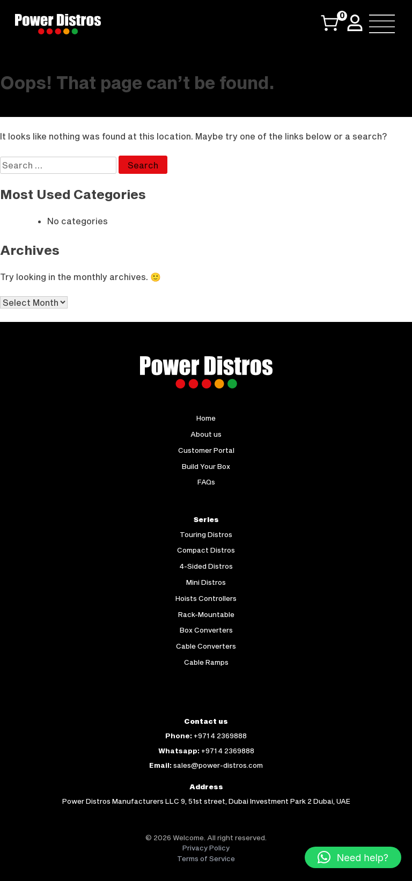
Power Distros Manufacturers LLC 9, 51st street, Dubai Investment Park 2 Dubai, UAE (206, 801)
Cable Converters (206, 646)
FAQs (206, 482)
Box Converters (206, 630)
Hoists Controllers (206, 598)
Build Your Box (206, 466)
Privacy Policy (206, 847)
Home (206, 418)
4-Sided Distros (206, 566)
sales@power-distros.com (218, 765)
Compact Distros (206, 550)
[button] (353, 857)
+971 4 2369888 (220, 735)
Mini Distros (206, 582)
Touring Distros (206, 534)
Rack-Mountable (206, 614)
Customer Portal (206, 450)
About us (206, 434)
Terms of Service (206, 858)
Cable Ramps (206, 662)
